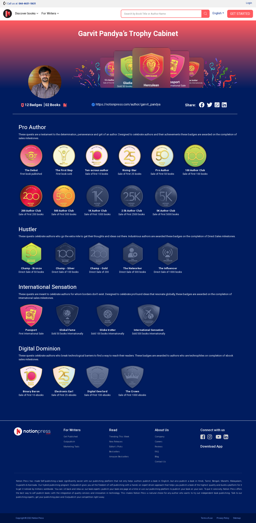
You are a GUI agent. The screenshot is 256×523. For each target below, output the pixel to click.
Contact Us (160, 461)
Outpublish (69, 441)
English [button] (217, 13)
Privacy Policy (223, 518)
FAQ (157, 451)
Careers (158, 441)
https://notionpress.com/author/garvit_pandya (128, 104)
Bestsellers (114, 451)
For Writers (50, 13)
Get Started (240, 13)
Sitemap (237, 518)
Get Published (71, 436)
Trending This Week (119, 436)
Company (159, 436)
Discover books (26, 13)
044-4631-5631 (27, 3)
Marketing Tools (71, 446)
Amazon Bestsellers (119, 456)
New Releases (116, 441)
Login (249, 3)
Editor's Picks (116, 446)
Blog (157, 456)
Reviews (159, 446)
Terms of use (207, 518)
